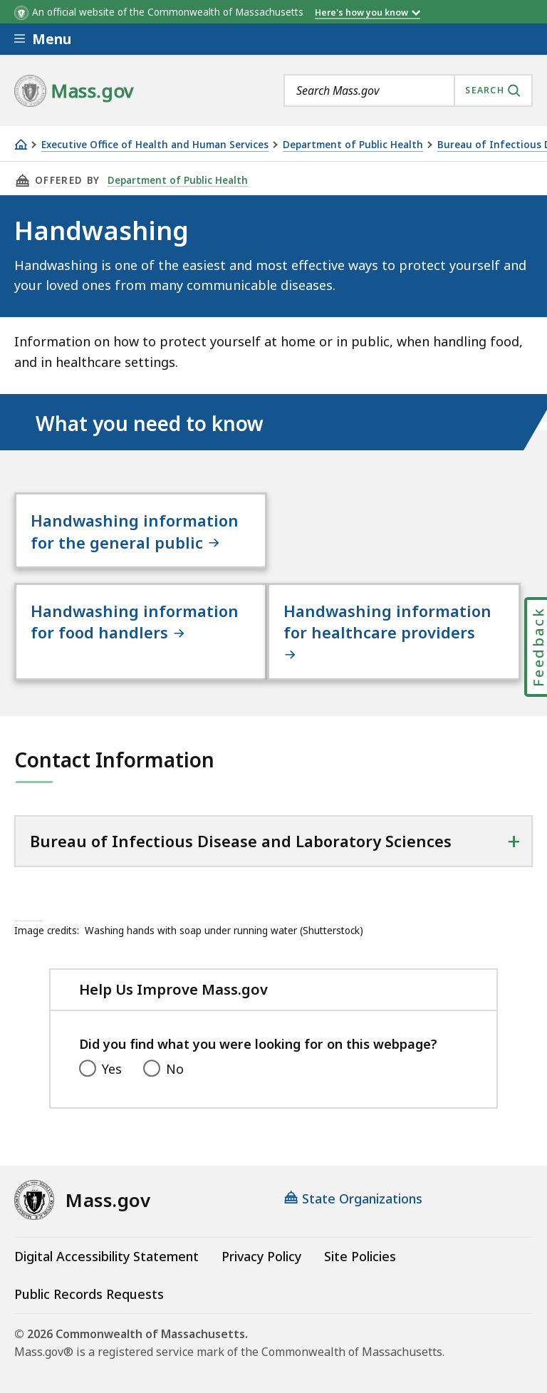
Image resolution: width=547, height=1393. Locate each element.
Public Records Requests (89, 1294)
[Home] (20, 144)
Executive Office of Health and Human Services (155, 145)
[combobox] (408, 90)
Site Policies (360, 1256)
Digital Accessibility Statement (106, 1256)
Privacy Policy (261, 1256)
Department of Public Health (353, 145)
